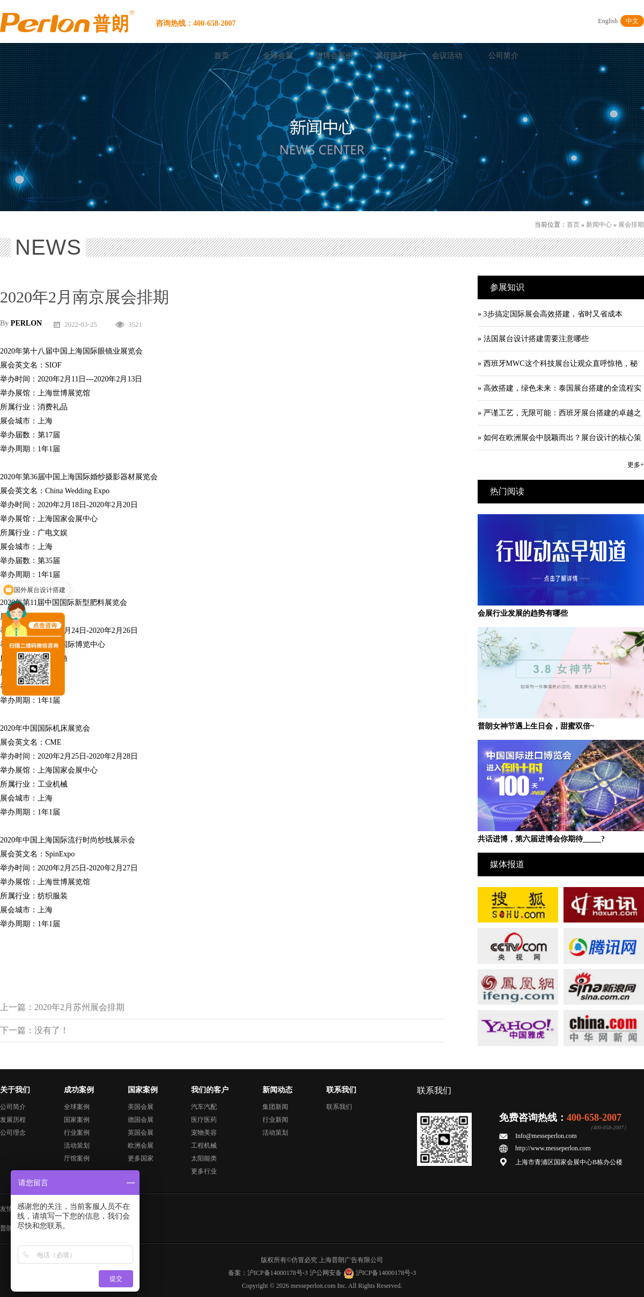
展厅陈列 (391, 56)
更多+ (635, 465)
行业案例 (77, 1132)
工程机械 (204, 1145)
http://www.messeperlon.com (553, 1148)
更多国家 (140, 1158)
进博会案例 (334, 56)
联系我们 (339, 1107)
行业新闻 (275, 1119)
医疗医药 (204, 1119)
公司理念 (13, 1132)
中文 (632, 21)
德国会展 (140, 1119)
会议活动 (447, 56)
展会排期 (631, 224)
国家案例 (77, 1119)
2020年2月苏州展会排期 (79, 1007)
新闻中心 (599, 224)
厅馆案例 (77, 1158)
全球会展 (278, 56)
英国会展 (140, 1132)
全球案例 (77, 1107)
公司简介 (503, 56)
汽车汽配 (204, 1107)
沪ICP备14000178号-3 (277, 1273)
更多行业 (204, 1171)
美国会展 (140, 1107)
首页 (221, 56)
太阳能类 (204, 1158)
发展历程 (13, 1119)
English (608, 21)
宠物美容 (204, 1132)
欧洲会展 (140, 1145)
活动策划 (77, 1145)
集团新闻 (275, 1107)
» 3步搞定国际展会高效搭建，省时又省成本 (550, 314)
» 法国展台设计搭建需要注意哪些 (533, 339)
